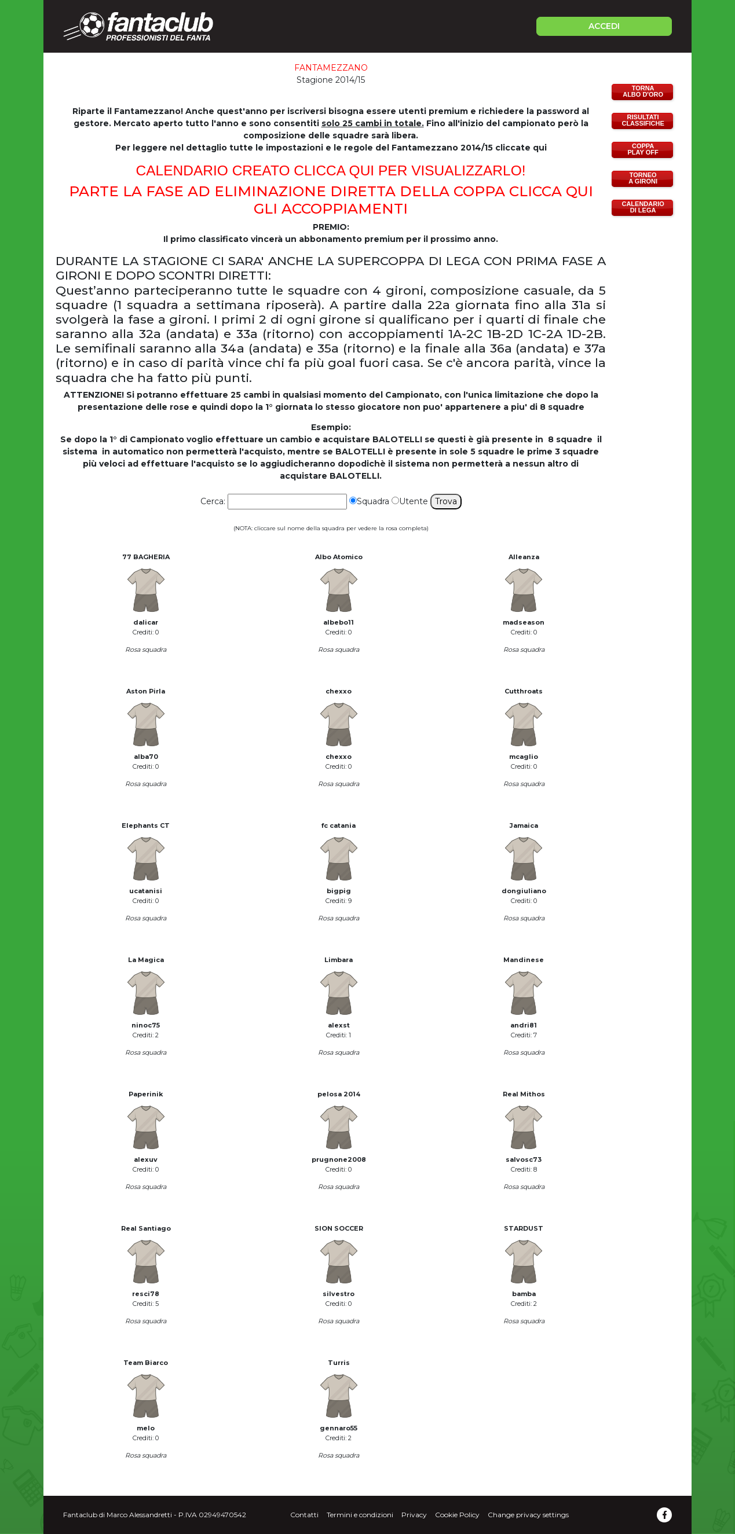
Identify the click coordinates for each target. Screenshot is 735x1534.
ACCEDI (604, 26)
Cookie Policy (457, 1514)
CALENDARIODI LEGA (642, 207)
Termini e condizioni (360, 1514)
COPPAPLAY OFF (643, 149)
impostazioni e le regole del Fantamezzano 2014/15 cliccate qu (405, 147)
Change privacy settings (528, 1514)
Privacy (414, 1514)
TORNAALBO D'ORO (643, 91)
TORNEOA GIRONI (642, 178)
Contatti (304, 1514)
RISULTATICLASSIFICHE (642, 120)
